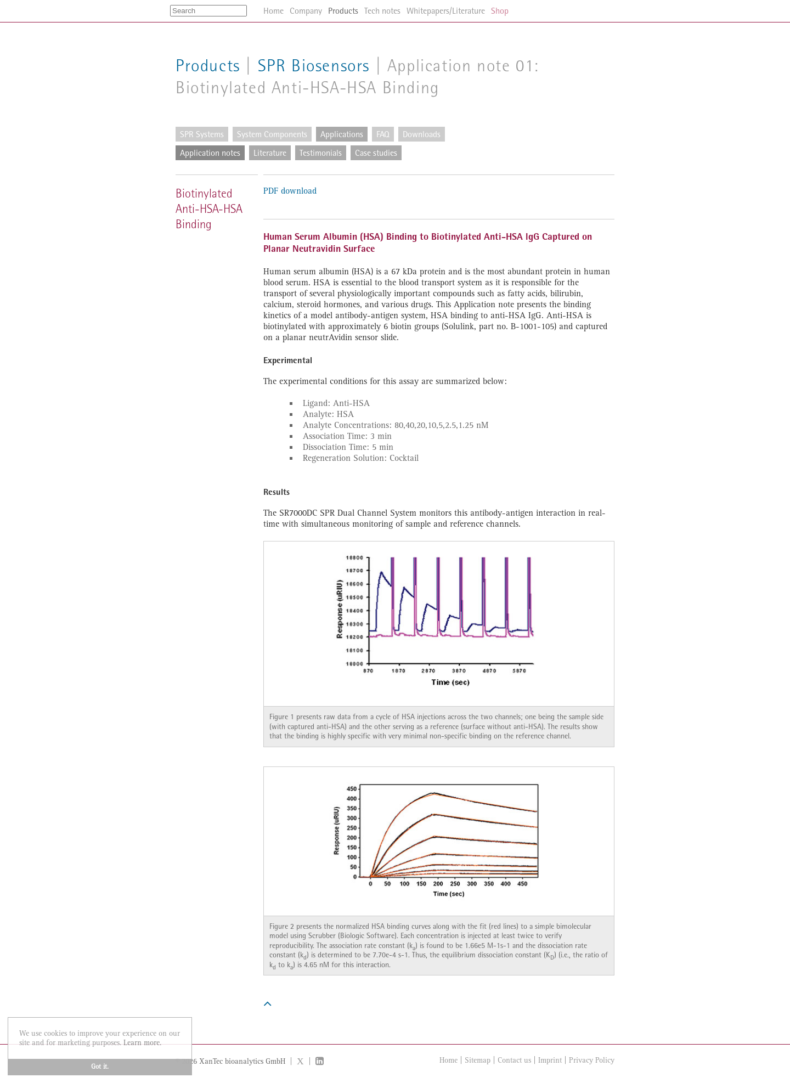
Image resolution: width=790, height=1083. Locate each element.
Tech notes (382, 10)
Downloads (422, 134)
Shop (500, 10)
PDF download (290, 191)
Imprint (550, 1060)
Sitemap (477, 1060)
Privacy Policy (591, 1060)
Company (306, 10)
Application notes (210, 153)
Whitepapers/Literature (446, 10)
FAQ (383, 134)
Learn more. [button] (142, 1042)
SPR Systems (202, 134)
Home (448, 1060)
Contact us (514, 1060)
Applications (341, 134)
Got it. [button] (100, 1067)
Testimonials (321, 153)
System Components (272, 134)
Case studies (376, 153)
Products (208, 65)
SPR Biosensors (314, 65)
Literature (269, 153)
